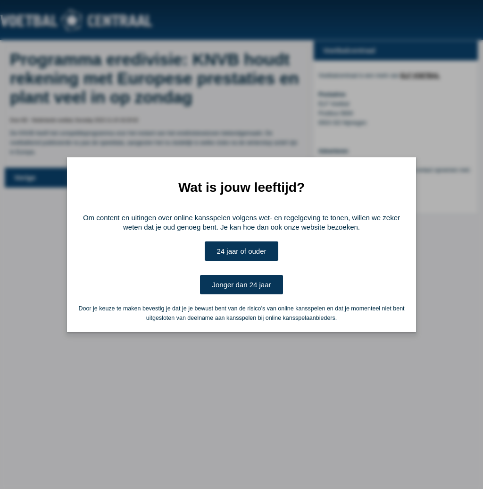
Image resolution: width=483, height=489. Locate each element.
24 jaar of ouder (241, 251)
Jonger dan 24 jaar (241, 285)
